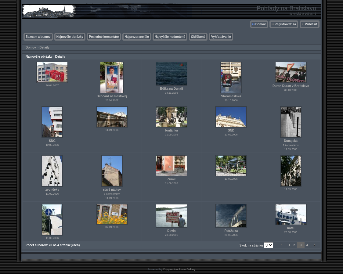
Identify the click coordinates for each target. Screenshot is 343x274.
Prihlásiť (311, 24)
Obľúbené (198, 36)
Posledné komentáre (104, 36)
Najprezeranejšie (137, 36)
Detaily (44, 47)
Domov (260, 24)
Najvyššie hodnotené (170, 36)
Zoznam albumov (38, 36)
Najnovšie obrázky (69, 36)
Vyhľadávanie (221, 36)
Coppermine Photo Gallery (179, 269)
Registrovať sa (285, 24)
